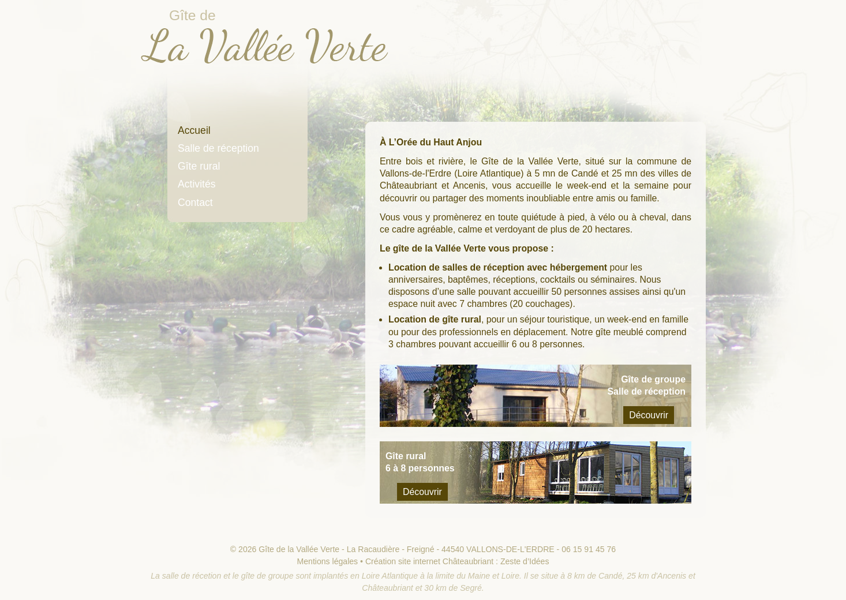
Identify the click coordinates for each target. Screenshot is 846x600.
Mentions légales (327, 561)
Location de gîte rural (434, 319)
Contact (195, 202)
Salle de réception (218, 148)
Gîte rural (199, 166)
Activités (197, 184)
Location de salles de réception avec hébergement (497, 267)
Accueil (194, 130)
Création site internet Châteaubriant (429, 561)
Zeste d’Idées (524, 561)
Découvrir (648, 415)
